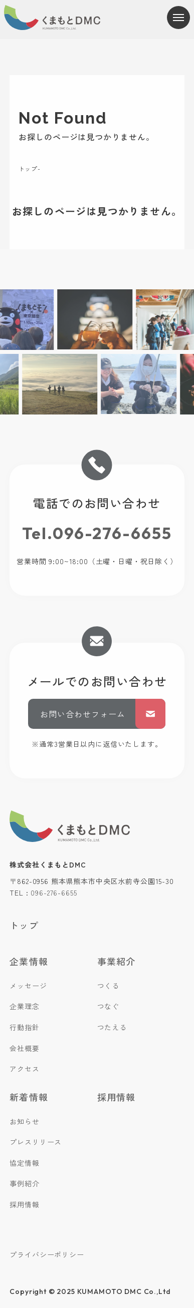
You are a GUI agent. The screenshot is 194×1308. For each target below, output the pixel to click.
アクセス (24, 1069)
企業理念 (24, 1006)
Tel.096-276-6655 (97, 533)
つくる (108, 986)
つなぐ (108, 1006)
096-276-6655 (54, 893)
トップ (28, 168)
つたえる (112, 1027)
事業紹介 (116, 961)
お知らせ (24, 1121)
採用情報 (24, 1204)
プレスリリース (36, 1142)
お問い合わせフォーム (102, 714)
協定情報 (24, 1163)
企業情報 (29, 961)
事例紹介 (24, 1183)
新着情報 (29, 1096)
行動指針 (24, 1027)
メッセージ (28, 986)
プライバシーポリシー (47, 1254)
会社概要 (24, 1048)
